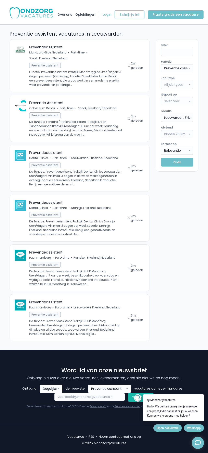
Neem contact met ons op (120, 436)
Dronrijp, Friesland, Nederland (91, 208)
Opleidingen (85, 14)
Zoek (177, 162)
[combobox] (177, 68)
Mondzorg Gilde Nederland (47, 52)
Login (107, 14)
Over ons (64, 14)
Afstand (167, 127)
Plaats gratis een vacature (175, 14)
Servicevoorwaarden (127, 406)
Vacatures (75, 436)
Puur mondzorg (40, 258)
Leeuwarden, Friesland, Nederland (94, 158)
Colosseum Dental (42, 108)
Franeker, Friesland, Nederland (94, 258)
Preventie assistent (44, 65)
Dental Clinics (39, 158)
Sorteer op (169, 144)
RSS (91, 436)
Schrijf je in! (129, 14)
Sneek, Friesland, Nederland (48, 58)
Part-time (78, 52)
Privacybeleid (98, 406)
